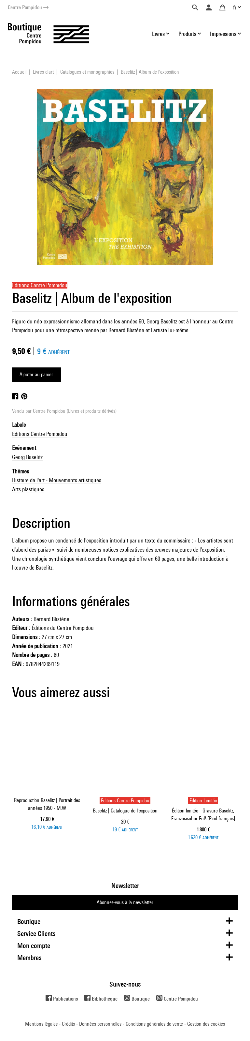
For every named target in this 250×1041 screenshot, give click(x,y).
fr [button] (234, 7)
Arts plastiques (28, 489)
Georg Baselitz (27, 457)
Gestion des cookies (206, 1024)
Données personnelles (100, 1024)
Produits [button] (187, 33)
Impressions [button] (223, 33)
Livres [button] (158, 33)
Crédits (68, 1024)
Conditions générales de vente (154, 1024)
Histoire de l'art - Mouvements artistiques (56, 480)
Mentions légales (41, 1024)
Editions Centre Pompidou (39, 433)
